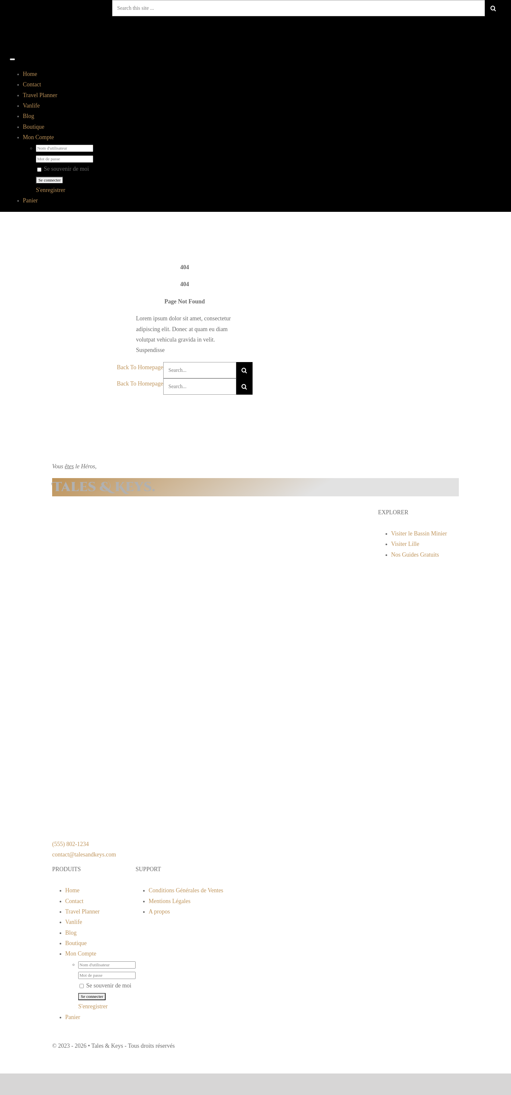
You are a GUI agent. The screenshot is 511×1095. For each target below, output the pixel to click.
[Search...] (199, 370)
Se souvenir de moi (63, 169)
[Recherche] (493, 8)
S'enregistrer (50, 190)
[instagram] (191, 1038)
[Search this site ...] (298, 8)
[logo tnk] (91, 47)
